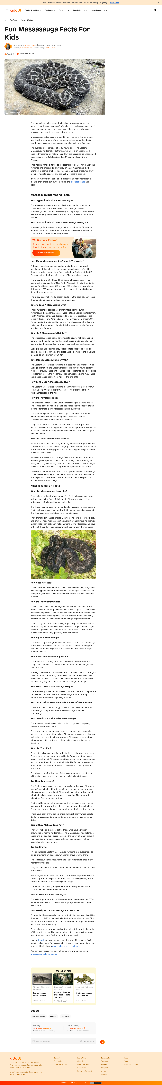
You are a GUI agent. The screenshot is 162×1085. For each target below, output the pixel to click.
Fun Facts (49, 10)
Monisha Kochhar (26, 48)
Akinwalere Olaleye (30, 45)
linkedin (104, 1071)
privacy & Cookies (131, 1064)
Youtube (104, 1074)
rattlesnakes (72, 946)
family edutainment (84, 1071)
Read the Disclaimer (43, 1041)
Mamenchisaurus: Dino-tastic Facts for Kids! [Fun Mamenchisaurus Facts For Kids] (62, 995)
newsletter (81, 1068)
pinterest (104, 1064)
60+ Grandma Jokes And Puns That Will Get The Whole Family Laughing (75, 2)
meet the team (83, 1064)
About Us (80, 1061)
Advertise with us (60, 1064)
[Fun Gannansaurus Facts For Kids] (84, 979)
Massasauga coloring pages (44, 954)
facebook (104, 1061)
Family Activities (32, 10)
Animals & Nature (38, 1016)
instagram (104, 1068)
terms (126, 1061)
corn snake (57, 946)
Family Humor (79, 10)
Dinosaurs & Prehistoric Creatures (41, 988)
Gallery (12, 113)
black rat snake (78, 182)
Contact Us (58, 1061)
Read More (114, 2)
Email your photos (46, 253)
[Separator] (102, 1042)
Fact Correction (88, 1041)
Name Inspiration (98, 10)
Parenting (63, 10)
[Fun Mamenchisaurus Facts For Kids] (63, 979)
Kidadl (5, 20)
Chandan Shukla (49, 48)
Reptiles (53, 1016)
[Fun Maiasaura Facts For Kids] (42, 979)
